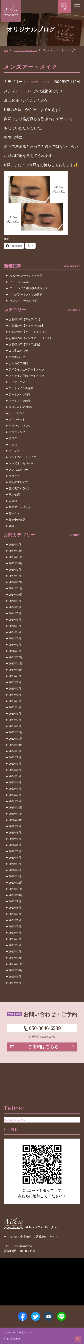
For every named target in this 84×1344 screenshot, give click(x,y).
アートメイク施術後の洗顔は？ (29, 299)
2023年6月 (15, 705)
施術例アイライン (20, 499)
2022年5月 (15, 787)
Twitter (33, 1313)
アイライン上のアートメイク (26, 380)
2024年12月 (15, 593)
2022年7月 (15, 774)
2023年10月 (15, 680)
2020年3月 (15, 950)
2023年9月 (15, 687)
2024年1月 (15, 662)
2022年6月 (15, 781)
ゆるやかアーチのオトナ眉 (26, 286)
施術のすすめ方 (18, 493)
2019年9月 (15, 987)
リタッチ (14, 486)
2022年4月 (15, 793)
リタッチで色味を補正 (23, 311)
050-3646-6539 (45, 1041)
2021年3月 (15, 874)
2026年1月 (15, 555)
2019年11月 (15, 975)
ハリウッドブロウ (20, 436)
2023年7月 (15, 699)
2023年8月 (15, 693)
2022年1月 (15, 812)
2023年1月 (15, 737)
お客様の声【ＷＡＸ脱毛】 (25, 355)
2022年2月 (15, 806)
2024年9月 (15, 611)
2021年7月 (15, 849)
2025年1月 (15, 586)
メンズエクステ (18, 480)
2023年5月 (15, 712)
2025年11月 (15, 568)
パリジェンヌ (17, 443)
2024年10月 (15, 605)
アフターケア (17, 393)
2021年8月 (15, 843)
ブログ (13, 449)
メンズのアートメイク (44, 87)
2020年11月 (15, 899)
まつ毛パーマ (17, 367)
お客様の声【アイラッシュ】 (26, 336)
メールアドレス (51, 1313)
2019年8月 (15, 993)
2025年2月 (15, 580)
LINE (69, 1313)
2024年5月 (15, 637)
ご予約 (64, 9)
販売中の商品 (17, 530)
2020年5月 (15, 937)
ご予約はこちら (44, 1064)
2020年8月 (15, 918)
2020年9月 (15, 912)
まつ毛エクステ (18, 361)
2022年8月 (15, 768)
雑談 (11, 537)
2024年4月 (15, 643)
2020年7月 (15, 925)
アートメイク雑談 (20, 411)
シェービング (17, 424)
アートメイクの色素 (21, 399)
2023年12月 (15, 668)
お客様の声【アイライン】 (25, 330)
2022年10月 (15, 755)
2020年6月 (15, 931)
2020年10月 (15, 906)
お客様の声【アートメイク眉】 (28, 342)
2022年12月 (15, 743)
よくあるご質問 (18, 374)
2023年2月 (15, 730)
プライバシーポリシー (16, 1331)
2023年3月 (15, 724)
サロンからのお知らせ (22, 418)
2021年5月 (15, 862)
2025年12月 (15, 561)
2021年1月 (15, 887)
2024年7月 (15, 624)
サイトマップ (38, 1331)
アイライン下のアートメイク (26, 386)
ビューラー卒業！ (20, 293)
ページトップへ (76, 1337)
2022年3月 (15, 799)
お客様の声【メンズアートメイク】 (31, 349)
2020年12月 (15, 893)
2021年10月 (15, 831)
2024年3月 (15, 649)
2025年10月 (15, 574)
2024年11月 (15, 599)
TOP (7, 50)
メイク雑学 (15, 461)
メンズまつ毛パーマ (21, 474)
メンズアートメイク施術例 (26, 305)
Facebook (15, 1313)
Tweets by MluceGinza (21, 1107)
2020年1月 (15, 962)
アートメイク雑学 (20, 405)
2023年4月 (15, 718)
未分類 (13, 511)
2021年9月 (15, 837)
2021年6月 (15, 856)
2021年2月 (15, 881)
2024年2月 (15, 655)
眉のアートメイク (20, 518)
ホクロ (13, 455)
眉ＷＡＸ (14, 524)
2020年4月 (15, 943)
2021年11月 (15, 824)
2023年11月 (15, 674)
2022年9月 (15, 762)
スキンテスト (17, 430)
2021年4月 (15, 868)
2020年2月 (15, 956)
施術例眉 (14, 505)
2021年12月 (15, 818)
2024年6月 (15, 630)
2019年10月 (15, 981)
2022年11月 (15, 749)
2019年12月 (15, 968)
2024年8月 (15, 618)
